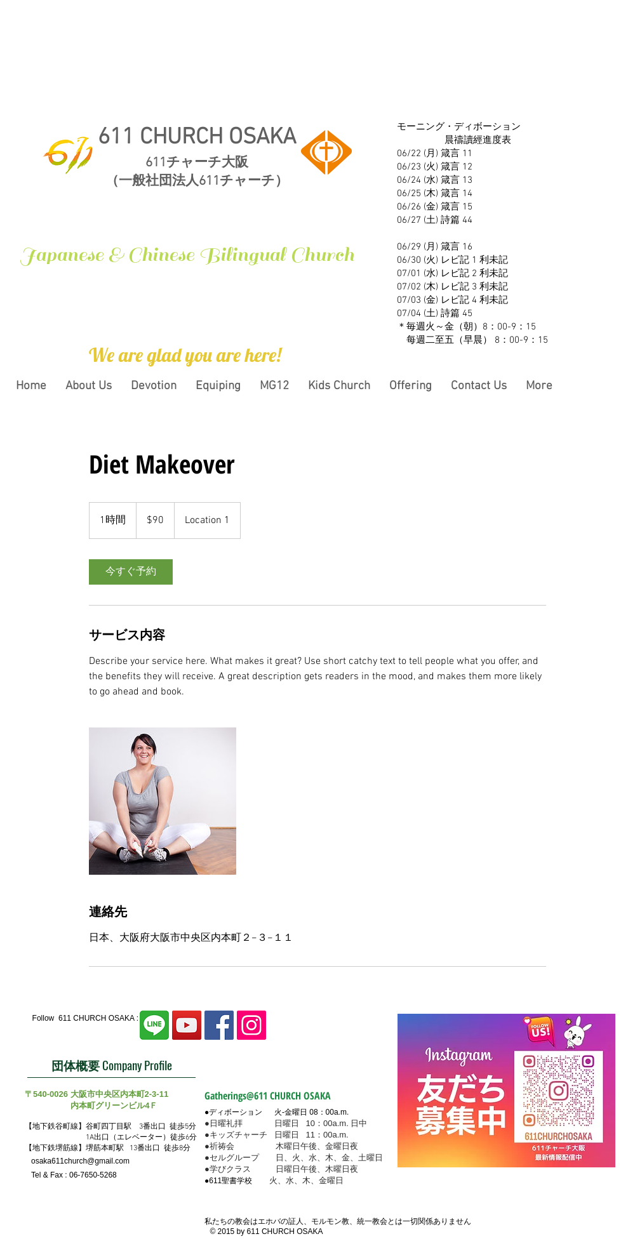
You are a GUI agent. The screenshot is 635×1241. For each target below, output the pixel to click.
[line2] (154, 1025)
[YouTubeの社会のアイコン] (186, 1025)
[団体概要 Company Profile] (111, 1065)
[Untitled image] (162, 801)
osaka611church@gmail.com (80, 1161)
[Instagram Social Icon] (251, 1025)
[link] (131, 572)
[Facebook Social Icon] (219, 1025)
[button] (185, 355)
